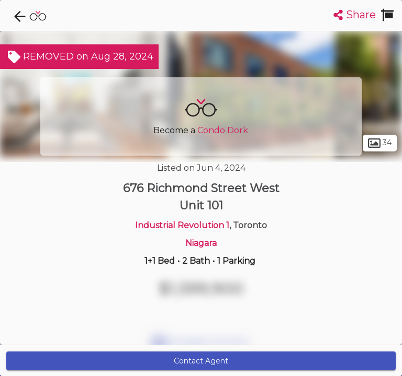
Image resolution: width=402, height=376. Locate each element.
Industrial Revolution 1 (182, 225)
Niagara (201, 243)
